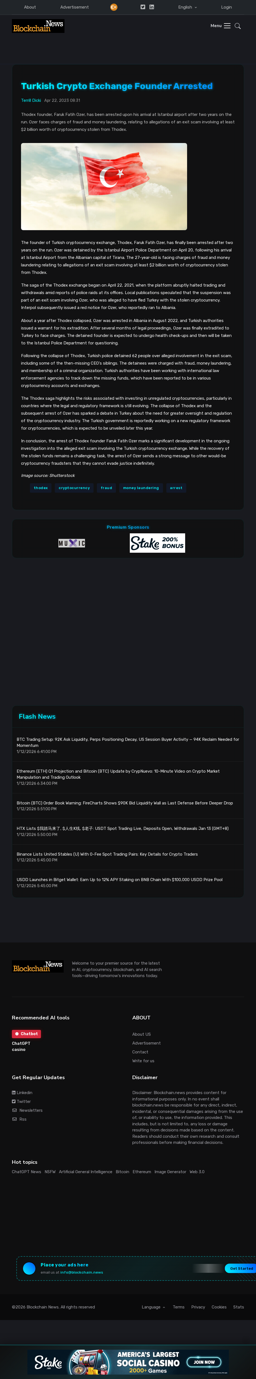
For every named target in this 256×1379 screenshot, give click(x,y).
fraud (106, 488)
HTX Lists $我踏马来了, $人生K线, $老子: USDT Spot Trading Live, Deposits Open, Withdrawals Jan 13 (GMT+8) (123, 828)
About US (141, 1034)
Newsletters (27, 1110)
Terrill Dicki (31, 100)
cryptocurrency (74, 488)
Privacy (198, 1307)
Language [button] (152, 1307)
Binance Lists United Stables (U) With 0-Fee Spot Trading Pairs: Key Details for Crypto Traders (107, 854)
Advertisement (74, 7)
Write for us (143, 1061)
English (185, 7)
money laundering (141, 488)
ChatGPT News (26, 1172)
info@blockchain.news (82, 1273)
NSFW (50, 1172)
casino (18, 1050)
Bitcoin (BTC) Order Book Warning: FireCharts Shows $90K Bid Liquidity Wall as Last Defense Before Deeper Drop (125, 803)
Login (226, 7)
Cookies (219, 1307)
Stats (238, 1307)
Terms (179, 1307)
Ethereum (142, 1172)
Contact (140, 1052)
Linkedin (22, 1092)
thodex (41, 488)
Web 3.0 (197, 1172)
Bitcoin (122, 1172)
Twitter (21, 1101)
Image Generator (170, 1172)
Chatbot (26, 1034)
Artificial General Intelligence (85, 1172)
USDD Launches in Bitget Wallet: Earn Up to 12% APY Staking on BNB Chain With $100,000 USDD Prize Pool (120, 879)
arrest (176, 488)
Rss (19, 1119)
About (30, 7)
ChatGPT (21, 1043)
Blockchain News (43, 1307)
